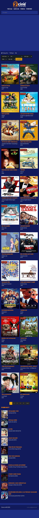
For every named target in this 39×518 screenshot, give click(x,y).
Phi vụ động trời (13, 411)
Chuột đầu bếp (13, 438)
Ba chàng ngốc (25, 395)
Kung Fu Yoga (6, 86)
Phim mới (29, 9)
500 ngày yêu (6, 282)
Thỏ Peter (23, 338)
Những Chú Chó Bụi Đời (8, 338)
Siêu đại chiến (12, 420)
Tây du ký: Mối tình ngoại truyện (10, 142)
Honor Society (25, 86)
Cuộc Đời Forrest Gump (27, 282)
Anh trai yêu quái (26, 142)
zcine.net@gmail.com (32, 507)
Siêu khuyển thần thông (9, 170)
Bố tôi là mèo (6, 226)
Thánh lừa (23, 310)
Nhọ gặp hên (5, 114)
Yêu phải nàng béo (7, 254)
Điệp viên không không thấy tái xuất (29, 198)
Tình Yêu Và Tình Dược (15, 447)
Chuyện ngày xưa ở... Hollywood (29, 366)
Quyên (10, 429)
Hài (16, 53)
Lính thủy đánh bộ (14, 456)
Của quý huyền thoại (26, 114)
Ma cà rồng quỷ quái (26, 254)
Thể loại (9, 9)
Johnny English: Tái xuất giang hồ (10, 198)
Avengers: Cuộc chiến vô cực (17, 483)
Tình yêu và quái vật (8, 366)
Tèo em (22, 170)
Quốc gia (16, 9)
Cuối (27, 403)
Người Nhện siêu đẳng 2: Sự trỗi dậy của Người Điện (22, 493)
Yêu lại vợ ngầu (6, 395)
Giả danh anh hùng (7, 310)
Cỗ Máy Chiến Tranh (14, 474)
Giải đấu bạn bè (25, 226)
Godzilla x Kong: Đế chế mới (16, 465)
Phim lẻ (22, 9)
